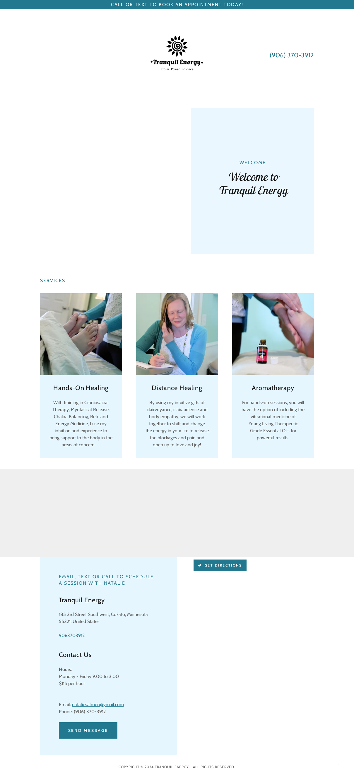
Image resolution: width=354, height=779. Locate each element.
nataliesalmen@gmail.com (98, 704)
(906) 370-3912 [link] (292, 55)
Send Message (88, 730)
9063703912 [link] (72, 635)
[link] (177, 54)
